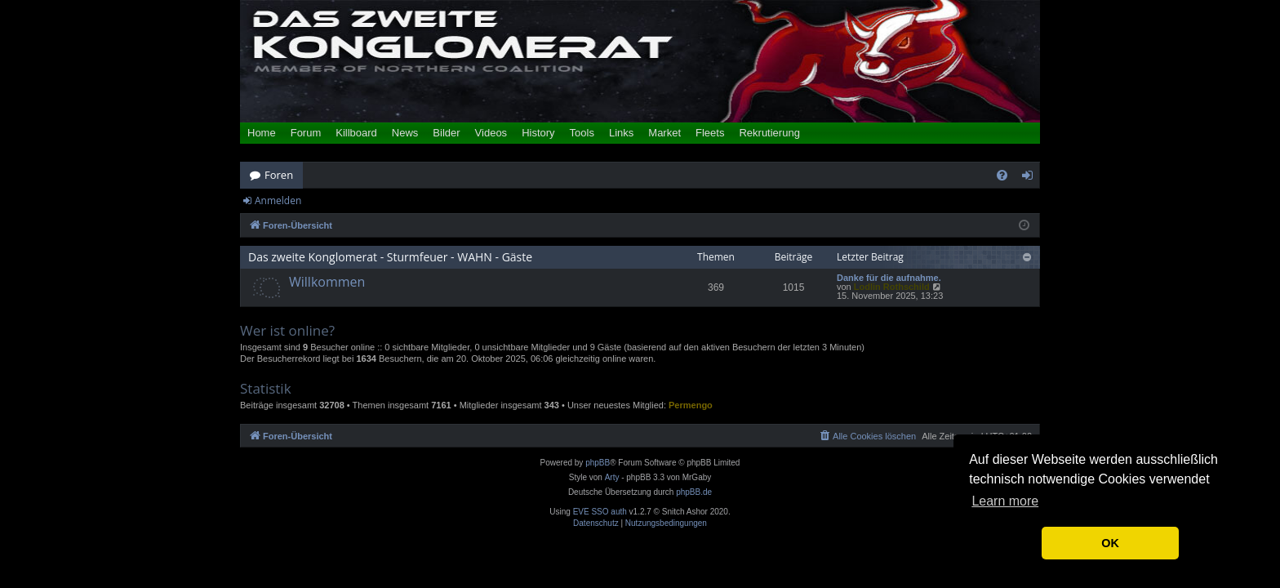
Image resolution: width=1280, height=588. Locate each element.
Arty (612, 477)
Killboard (356, 133)
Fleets (710, 133)
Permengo (691, 405)
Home (261, 133)
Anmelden (278, 200)
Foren (278, 174)
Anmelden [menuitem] (1032, 178)
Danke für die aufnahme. (889, 278)
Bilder (446, 133)
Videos (491, 133)
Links (621, 133)
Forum (306, 133)
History (538, 133)
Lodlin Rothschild (892, 287)
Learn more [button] (1004, 501)
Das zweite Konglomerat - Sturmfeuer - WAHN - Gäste (390, 257)
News (405, 133)
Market (664, 133)
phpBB (597, 462)
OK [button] (1110, 543)
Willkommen (327, 282)
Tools (582, 133)
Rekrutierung (769, 133)
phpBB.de (694, 492)
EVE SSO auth (600, 512)
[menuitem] (1002, 175)
